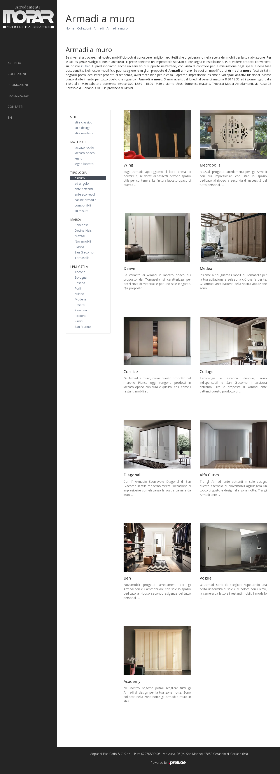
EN (10, 117)
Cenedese (82, 225)
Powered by (168, 762)
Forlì (78, 288)
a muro (80, 178)
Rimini (79, 321)
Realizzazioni (19, 96)
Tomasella (82, 258)
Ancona (80, 272)
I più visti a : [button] (79, 266)
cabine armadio (85, 200)
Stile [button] (74, 117)
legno (78, 158)
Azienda (14, 63)
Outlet (85, 66)
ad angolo (82, 183)
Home (70, 28)
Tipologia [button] (78, 172)
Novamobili (83, 241)
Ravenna (81, 310)
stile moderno (84, 133)
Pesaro (80, 305)
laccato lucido (84, 147)
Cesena (80, 283)
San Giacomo (84, 252)
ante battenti (84, 189)
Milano (79, 294)
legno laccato (84, 164)
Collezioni (17, 74)
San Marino (83, 327)
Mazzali (80, 236)
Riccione (80, 316)
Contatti (15, 106)
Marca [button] (75, 219)
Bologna (81, 277)
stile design (82, 128)
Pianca (79, 247)
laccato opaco (85, 153)
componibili (83, 205)
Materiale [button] (78, 142)
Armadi (99, 28)
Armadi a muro (117, 28)
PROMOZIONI (18, 85)
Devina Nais (83, 230)
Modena (80, 299)
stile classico (83, 122)
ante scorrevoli (85, 194)
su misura (81, 211)
